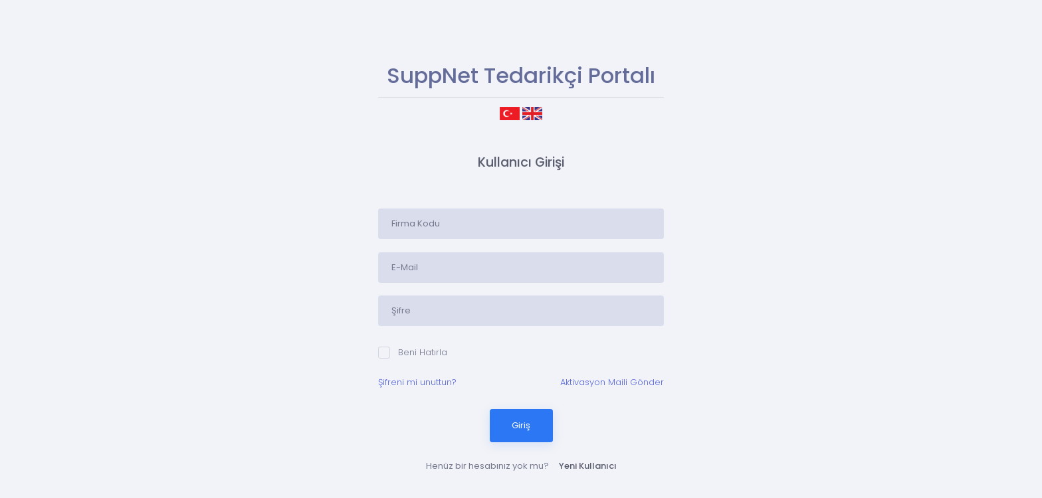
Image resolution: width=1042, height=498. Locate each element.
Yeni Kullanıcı (588, 465)
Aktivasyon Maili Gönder (612, 382)
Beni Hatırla (412, 352)
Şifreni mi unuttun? (417, 382)
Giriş (521, 425)
